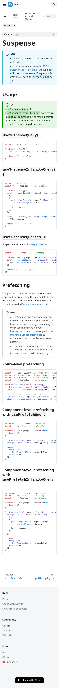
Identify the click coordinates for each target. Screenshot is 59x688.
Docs (5, 599)
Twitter (6, 630)
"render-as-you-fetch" (34, 304)
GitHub (6, 625)
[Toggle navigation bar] (4, 4)
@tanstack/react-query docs (26, 334)
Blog (4, 652)
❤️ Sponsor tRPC (11, 662)
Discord (6, 635)
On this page (11, 34)
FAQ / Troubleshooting (14, 608)
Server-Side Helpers (38, 349)
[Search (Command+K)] (54, 4)
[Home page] (5, 16)
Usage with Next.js (12, 604)
